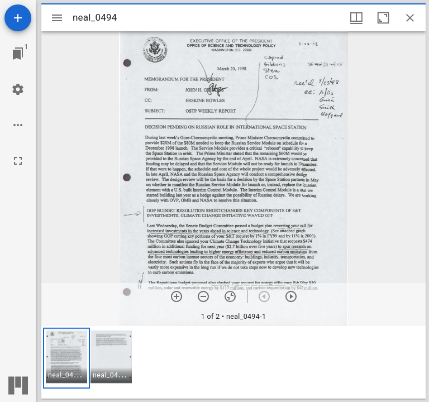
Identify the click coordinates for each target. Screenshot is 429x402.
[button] (66, 358)
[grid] (233, 362)
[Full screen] (17, 160)
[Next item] (291, 296)
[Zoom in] (176, 296)
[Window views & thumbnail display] (356, 17)
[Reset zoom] (230, 296)
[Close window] (410, 17)
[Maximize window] (383, 17)
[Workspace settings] (17, 89)
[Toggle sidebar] (57, 17)
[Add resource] (17, 17)
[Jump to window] (17, 53)
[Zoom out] (203, 296)
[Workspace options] (17, 125)
